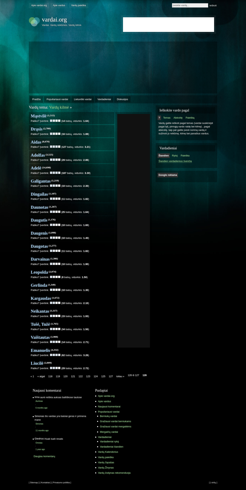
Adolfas (38, 155)
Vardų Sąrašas (106, 462)
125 (103, 376)
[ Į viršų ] (213, 482)
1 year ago (40, 449)
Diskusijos (122, 99)
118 (50, 376)
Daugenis (39, 233)
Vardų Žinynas (106, 467)
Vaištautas (40, 337)
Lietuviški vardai (82, 99)
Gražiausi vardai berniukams (115, 421)
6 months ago (41, 408)
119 (58, 376)
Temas (166, 117)
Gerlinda (39, 285)
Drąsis (36, 129)
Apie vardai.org (39, 5)
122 (81, 376)
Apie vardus (59, 5)
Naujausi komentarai (109, 406)
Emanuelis (40, 350)
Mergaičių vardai (109, 431)
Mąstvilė (39, 116)
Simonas (39, 424)
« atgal (41, 376)
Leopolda (39, 272)
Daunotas (39, 207)
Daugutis (39, 220)
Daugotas (39, 246)
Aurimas (39, 401)
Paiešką (190, 117)
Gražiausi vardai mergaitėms (115, 426)
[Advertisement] (133, 172)
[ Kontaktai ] (45, 482)
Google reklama (168, 175)
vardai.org (54, 19)
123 (88, 376)
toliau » (120, 376)
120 (65, 376)
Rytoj (175, 155)
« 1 (32, 376)
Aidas (36, 142)
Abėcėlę (178, 117)
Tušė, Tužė (40, 324)
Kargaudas (41, 298)
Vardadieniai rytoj (109, 441)
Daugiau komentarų (44, 456)
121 (73, 376)
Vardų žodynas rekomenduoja (114, 472)
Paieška (185, 155)
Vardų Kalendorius (108, 451)
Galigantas (41, 181)
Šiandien (164, 155)
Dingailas (39, 194)
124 (96, 376)
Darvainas (40, 259)
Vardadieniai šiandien (111, 446)
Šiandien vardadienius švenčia (175, 161)
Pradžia (36, 99)
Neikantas (40, 311)
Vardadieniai (104, 99)
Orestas (39, 443)
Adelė (36, 168)
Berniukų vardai (108, 416)
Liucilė (37, 363)
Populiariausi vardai (57, 99)
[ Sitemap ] (34, 482)
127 (111, 376)
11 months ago (42, 430)
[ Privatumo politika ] (61, 482)
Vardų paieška (78, 5)
